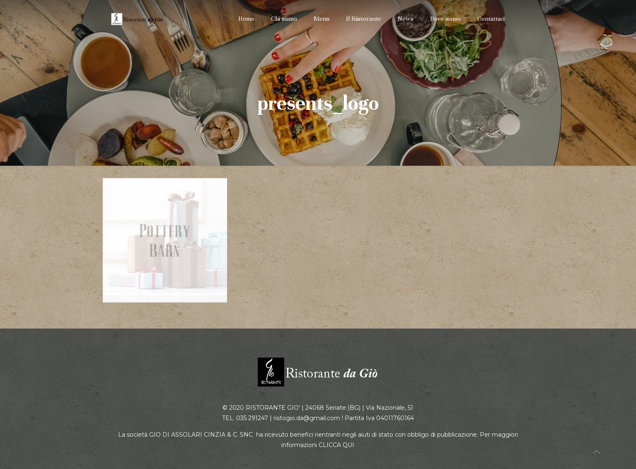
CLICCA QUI (336, 445)
